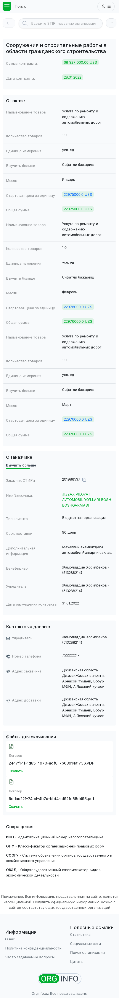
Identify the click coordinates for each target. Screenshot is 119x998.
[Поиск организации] (92, 953)
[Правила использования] (33, 948)
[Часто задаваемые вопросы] (33, 957)
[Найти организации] (60, 978)
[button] (106, 6)
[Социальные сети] (92, 944)
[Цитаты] (92, 962)
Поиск (20, 6)
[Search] (66, 23)
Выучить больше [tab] (21, 465)
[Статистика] (92, 935)
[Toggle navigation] (7, 6)
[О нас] (33, 939)
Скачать (16, 771)
